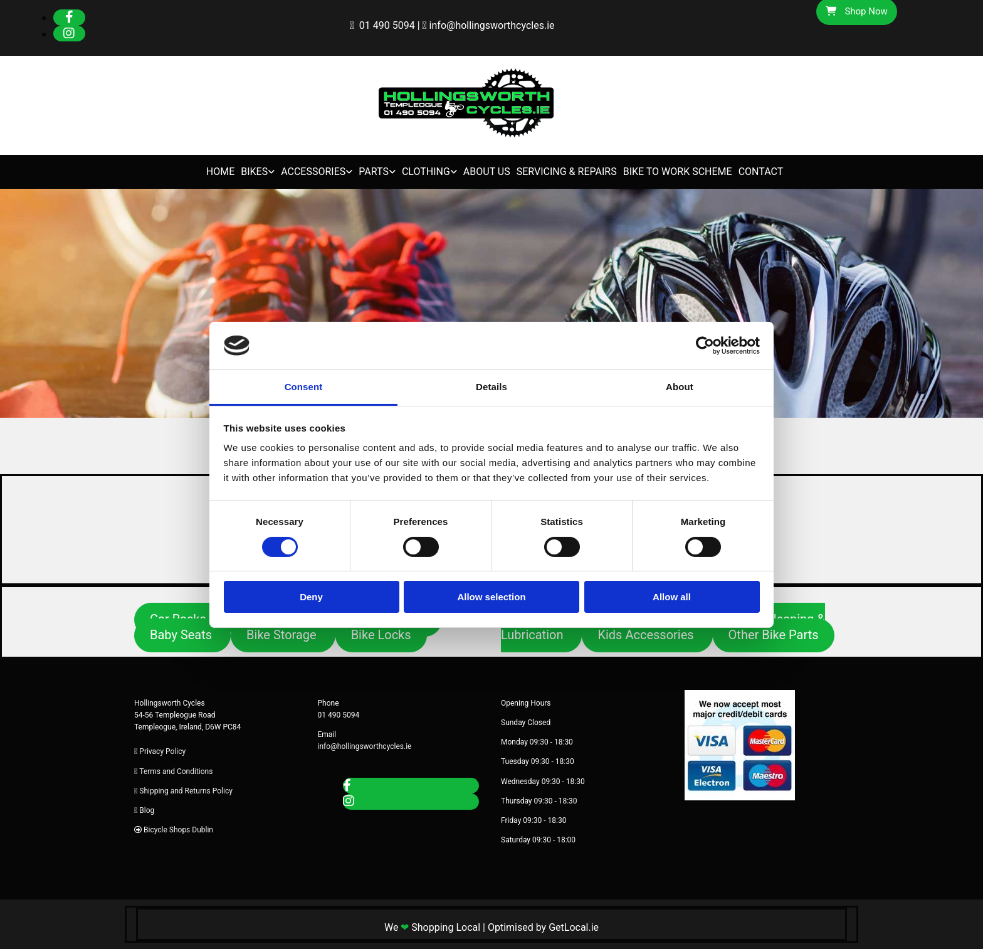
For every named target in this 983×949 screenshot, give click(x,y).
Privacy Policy (162, 751)
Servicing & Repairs (567, 172)
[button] (182, 635)
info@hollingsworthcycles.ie (492, 25)
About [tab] (679, 386)
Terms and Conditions (176, 771)
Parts (374, 172)
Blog (146, 810)
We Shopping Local (432, 927)
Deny (311, 596)
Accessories (313, 172)
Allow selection (491, 596)
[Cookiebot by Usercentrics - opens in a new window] (705, 345)
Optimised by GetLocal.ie (543, 927)
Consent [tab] (304, 386)
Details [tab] (491, 386)
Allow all (672, 596)
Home (220, 172)
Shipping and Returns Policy (186, 791)
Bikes (254, 172)
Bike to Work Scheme (677, 172)
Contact (761, 172)
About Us (486, 172)
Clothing (426, 172)
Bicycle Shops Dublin (178, 829)
